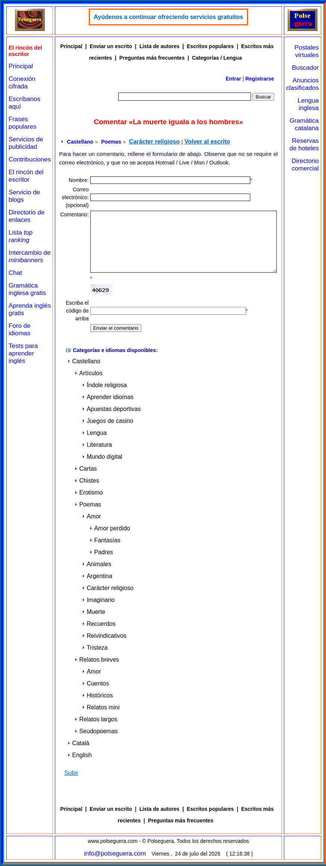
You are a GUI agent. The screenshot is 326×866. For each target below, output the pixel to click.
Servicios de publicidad (26, 143)
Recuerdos (98, 624)
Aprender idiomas (107, 397)
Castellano (80, 142)
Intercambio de (29, 256)
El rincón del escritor (26, 176)
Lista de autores (159, 46)
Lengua (94, 433)
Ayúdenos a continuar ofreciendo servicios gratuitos (168, 17)
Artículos (88, 373)
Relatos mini (100, 707)
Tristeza (94, 647)
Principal (21, 66)
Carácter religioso (154, 141)
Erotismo (89, 492)
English (79, 755)
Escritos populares (210, 46)
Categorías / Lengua (217, 58)
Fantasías (105, 540)
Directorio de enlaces (26, 216)
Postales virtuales (306, 51)
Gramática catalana (304, 124)
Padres (101, 552)
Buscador (305, 67)
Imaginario (98, 600)
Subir (71, 773)
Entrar (233, 79)
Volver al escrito (207, 141)
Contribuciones (30, 159)
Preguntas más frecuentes (152, 58)
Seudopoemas (96, 731)
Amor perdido (110, 528)
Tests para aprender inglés (23, 353)
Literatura (97, 445)
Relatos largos (96, 719)
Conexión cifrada (22, 82)
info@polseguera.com (115, 853)
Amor (91, 516)
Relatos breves (97, 659)
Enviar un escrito (111, 46)
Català (78, 743)
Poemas (111, 142)
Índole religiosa (104, 385)
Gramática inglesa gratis (27, 289)
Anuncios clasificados (302, 84)
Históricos (97, 695)
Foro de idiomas (20, 329)
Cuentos (95, 683)
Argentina (97, 576)
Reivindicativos (104, 636)
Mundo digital (102, 457)
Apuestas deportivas (111, 409)
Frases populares (23, 123)
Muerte (93, 612)
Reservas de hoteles (304, 144)
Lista (20, 236)
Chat (15, 272)
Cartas (86, 468)
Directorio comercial (305, 164)
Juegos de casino (107, 421)
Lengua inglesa (308, 104)
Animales (96, 564)
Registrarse (259, 79)
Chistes (87, 480)
